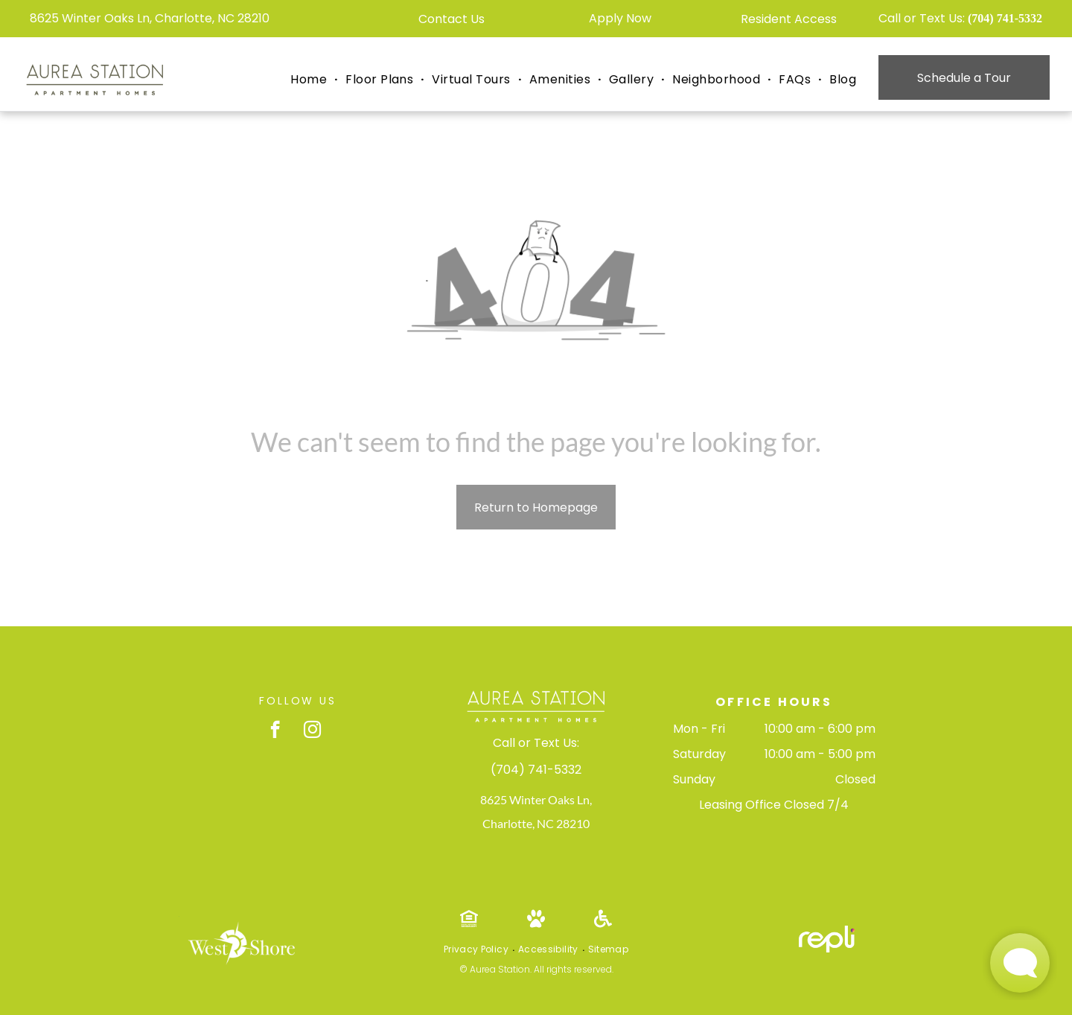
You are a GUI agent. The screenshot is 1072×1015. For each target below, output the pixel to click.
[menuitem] (310, 79)
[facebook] (275, 731)
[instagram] (312, 731)
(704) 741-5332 (1005, 18)
